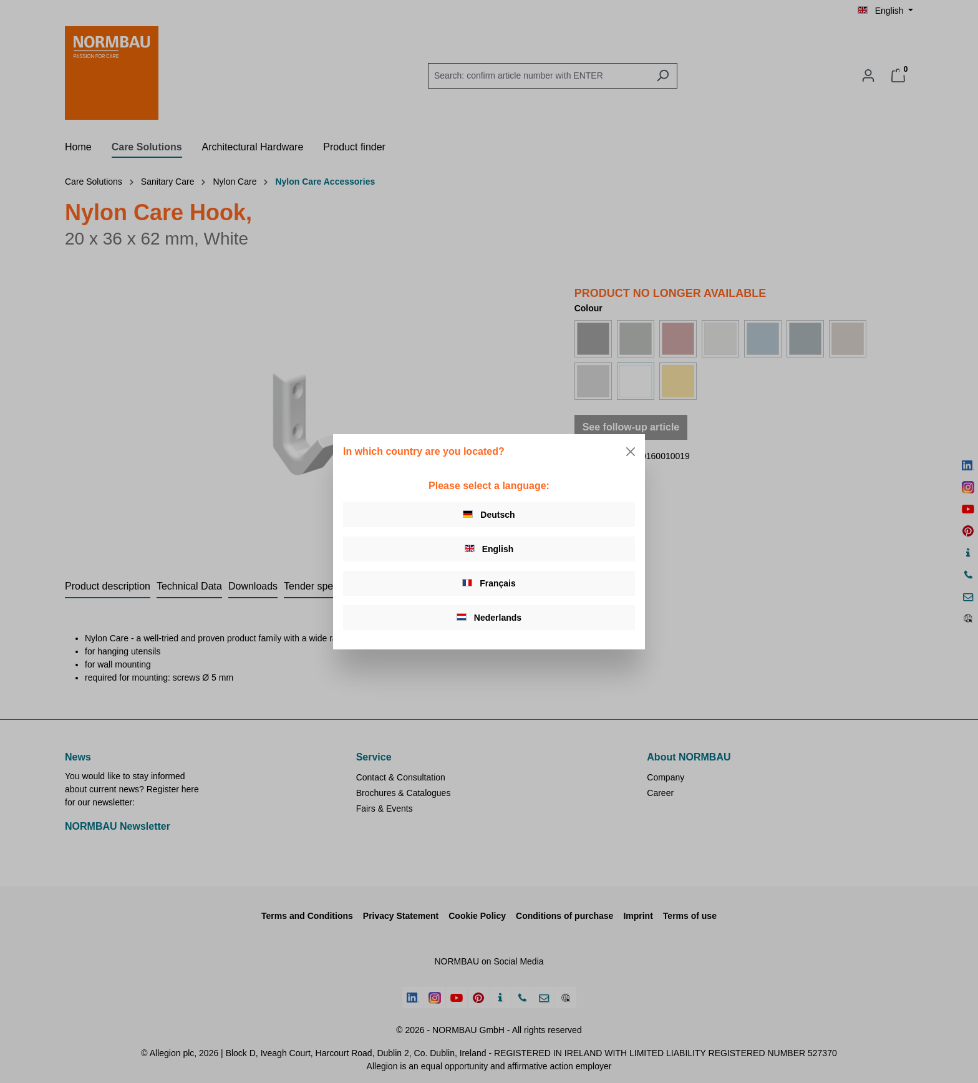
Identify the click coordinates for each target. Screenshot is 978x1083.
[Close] (630, 451)
